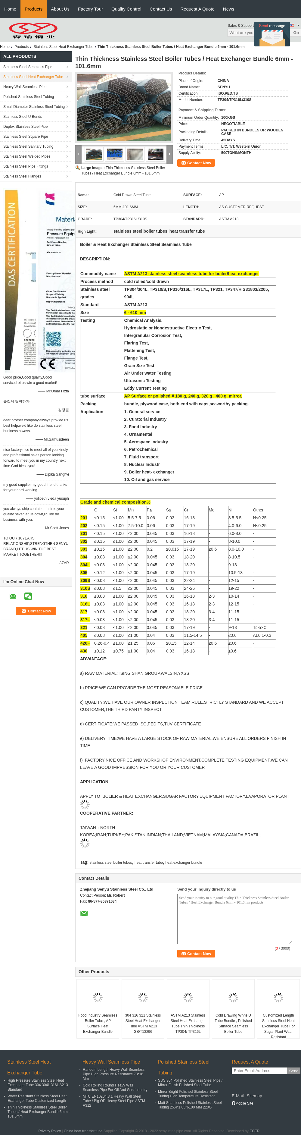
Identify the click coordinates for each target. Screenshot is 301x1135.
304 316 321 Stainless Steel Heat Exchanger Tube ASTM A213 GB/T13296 (143, 1023)
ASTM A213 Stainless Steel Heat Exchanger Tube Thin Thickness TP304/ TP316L (188, 1023)
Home (10, 8)
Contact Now (199, 163)
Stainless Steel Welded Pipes (27, 156)
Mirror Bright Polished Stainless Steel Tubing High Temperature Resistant (188, 1093)
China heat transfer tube (83, 1131)
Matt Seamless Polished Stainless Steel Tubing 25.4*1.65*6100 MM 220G (190, 1105)
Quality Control (126, 8)
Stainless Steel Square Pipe (25, 136)
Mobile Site (242, 1103)
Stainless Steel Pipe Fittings (25, 166)
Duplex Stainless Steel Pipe (25, 126)
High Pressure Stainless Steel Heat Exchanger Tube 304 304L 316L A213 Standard (38, 1085)
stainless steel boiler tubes (111, 862)
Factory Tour (90, 8)
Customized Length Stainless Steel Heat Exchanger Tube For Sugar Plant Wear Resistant (278, 1026)
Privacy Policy (49, 1131)
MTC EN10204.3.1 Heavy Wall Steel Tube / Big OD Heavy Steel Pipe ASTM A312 (114, 1101)
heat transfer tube (149, 862)
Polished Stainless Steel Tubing (28, 97)
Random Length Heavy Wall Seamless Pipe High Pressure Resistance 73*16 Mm (113, 1074)
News (228, 8)
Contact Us (161, 8)
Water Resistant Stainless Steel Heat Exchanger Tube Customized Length (37, 1098)
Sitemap (254, 1095)
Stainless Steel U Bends (22, 117)
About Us (60, 8)
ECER (254, 1131)
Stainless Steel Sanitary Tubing (28, 146)
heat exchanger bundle (183, 862)
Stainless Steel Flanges (22, 176)
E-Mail (238, 1095)
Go (296, 32)
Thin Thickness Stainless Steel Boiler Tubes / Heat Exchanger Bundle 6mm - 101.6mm (39, 1111)
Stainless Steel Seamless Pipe (27, 67)
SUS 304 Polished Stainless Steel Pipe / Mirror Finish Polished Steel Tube (190, 1082)
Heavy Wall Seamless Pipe (25, 87)
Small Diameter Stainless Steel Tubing (34, 107)
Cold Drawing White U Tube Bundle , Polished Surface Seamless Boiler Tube (233, 1023)
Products (33, 8)
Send (293, 1071)
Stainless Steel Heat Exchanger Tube (63, 47)
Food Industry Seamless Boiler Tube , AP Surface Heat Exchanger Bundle (97, 1023)
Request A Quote (197, 8)
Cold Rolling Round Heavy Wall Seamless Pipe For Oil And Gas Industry (115, 1087)
